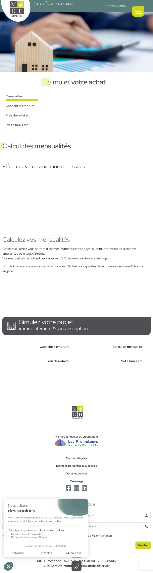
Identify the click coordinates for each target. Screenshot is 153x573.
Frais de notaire (17, 115)
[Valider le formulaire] (143, 545)
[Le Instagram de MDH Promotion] (76, 488)
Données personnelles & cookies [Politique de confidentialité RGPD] (76, 465)
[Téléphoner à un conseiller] (76, 566)
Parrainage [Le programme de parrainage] (76, 481)
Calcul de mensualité (128, 347)
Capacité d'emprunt (20, 106)
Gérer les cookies (76, 473)
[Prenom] (110, 515)
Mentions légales (76, 458)
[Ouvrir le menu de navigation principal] (138, 11)
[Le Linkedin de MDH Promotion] (84, 488)
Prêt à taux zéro (17, 125)
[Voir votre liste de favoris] (116, 6)
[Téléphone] (110, 526)
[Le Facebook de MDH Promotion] (68, 488)
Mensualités (14, 96)
